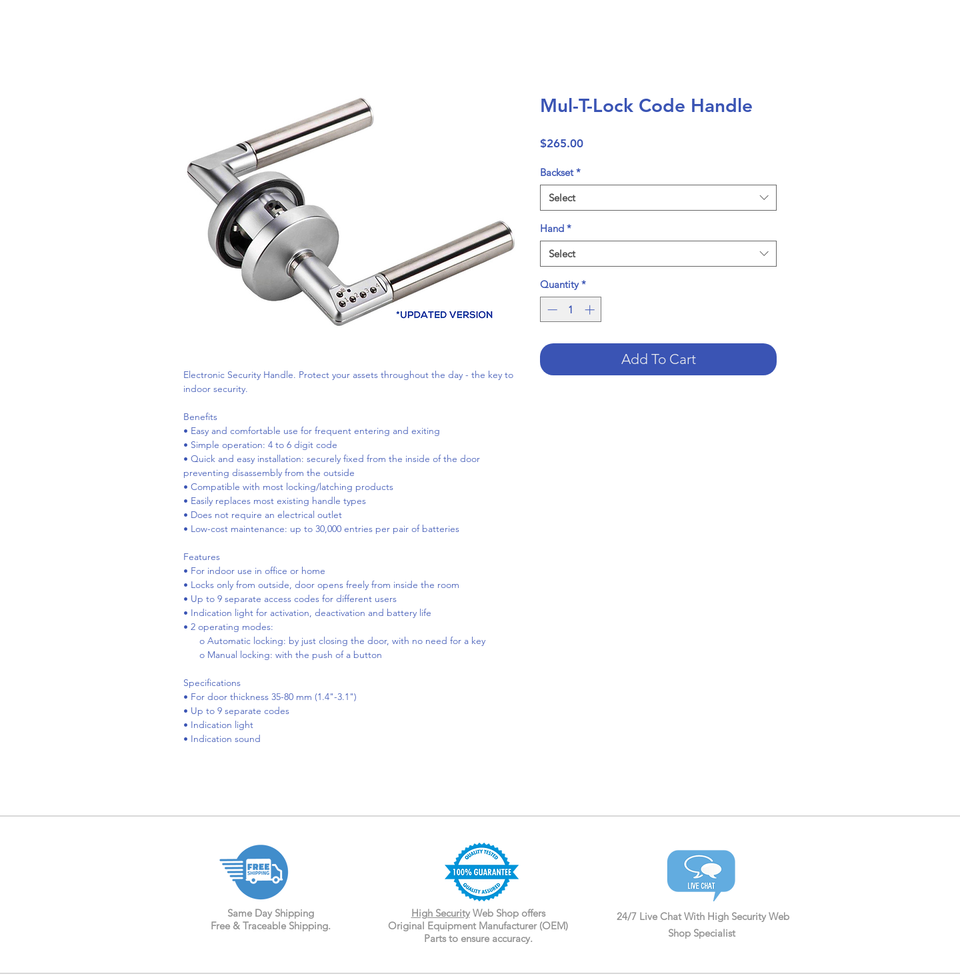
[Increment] (591, 309)
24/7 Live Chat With (662, 916)
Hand (555, 228)
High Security (440, 913)
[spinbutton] (571, 309)
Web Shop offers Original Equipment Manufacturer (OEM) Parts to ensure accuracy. (478, 926)
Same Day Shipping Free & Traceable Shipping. (271, 919)
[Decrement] (551, 309)
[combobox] (658, 198)
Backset (560, 172)
